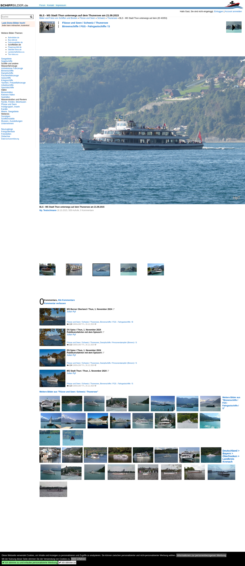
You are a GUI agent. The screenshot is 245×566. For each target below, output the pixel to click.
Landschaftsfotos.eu (16, 52)
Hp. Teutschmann (48, 210)
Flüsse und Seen (87, 18)
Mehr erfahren (78, 559)
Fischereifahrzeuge (10, 75)
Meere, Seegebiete (10, 111)
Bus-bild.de (12, 40)
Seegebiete (6, 59)
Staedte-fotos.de (14, 49)
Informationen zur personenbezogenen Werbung (201, 555)
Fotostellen (6, 134)
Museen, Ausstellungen (11, 121)
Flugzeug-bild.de (15, 47)
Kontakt (50, 5)
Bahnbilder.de (13, 37)
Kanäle (4, 109)
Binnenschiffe (7, 71)
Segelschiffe (6, 61)
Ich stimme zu (67, 562)
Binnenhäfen (7, 92)
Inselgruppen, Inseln (10, 107)
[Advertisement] (101, 41)
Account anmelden (233, 11)
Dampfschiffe (7, 73)
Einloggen (218, 11)
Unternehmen (7, 123)
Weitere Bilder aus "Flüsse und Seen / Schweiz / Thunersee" (68, 392)
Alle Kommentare (66, 300)
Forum (42, 5)
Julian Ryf (71, 311)
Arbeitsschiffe (7, 85)
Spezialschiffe (7, 87)
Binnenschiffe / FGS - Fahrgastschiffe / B (116, 322)
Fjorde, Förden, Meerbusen (13, 102)
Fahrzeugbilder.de (15, 42)
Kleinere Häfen (8, 95)
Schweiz (101, 18)
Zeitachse (5, 136)
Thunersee (112, 18)
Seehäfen (5, 97)
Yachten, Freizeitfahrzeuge (13, 83)
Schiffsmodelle (8, 119)
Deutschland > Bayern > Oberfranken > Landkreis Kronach (231, 456)
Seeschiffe (6, 78)
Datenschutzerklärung (10, 139)
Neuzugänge (7, 129)
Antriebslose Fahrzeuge (12, 68)
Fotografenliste (8, 131)
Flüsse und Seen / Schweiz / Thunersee (85, 22)
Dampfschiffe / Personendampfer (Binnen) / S (118, 342)
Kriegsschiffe (7, 80)
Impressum (61, 5)
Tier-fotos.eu (13, 54)
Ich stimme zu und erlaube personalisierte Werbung (29, 562)
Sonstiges (5, 116)
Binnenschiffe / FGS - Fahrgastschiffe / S (86, 26)
